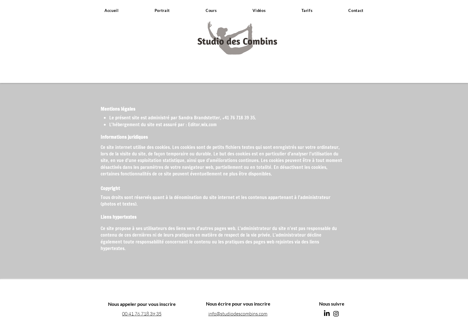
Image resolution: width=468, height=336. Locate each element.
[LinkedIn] (326, 313)
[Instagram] (336, 313)
